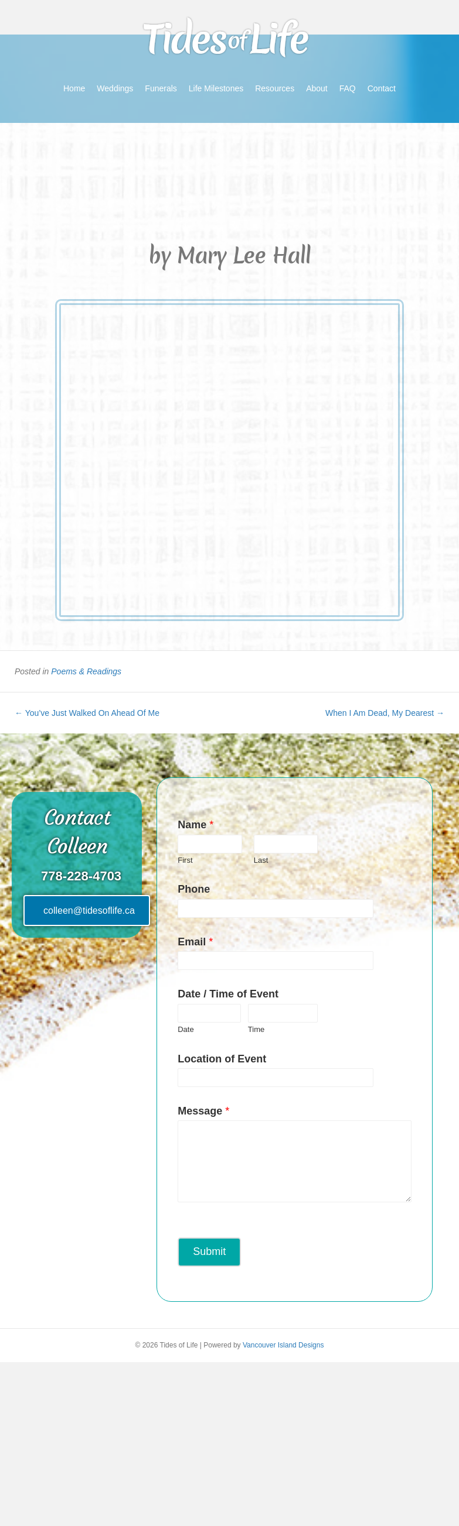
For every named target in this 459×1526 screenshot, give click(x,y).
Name (195, 825)
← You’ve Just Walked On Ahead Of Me (87, 713)
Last (261, 860)
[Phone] (248, 908)
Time (256, 1029)
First (185, 860)
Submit (209, 1251)
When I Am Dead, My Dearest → (384, 713)
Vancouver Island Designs (283, 1345)
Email (195, 942)
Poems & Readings (86, 671)
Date (185, 1029)
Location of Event (222, 1059)
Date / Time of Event (228, 994)
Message (203, 1111)
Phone (194, 889)
